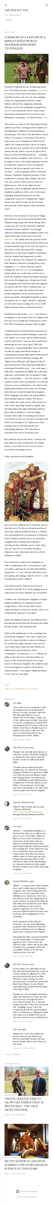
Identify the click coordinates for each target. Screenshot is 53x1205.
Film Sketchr (36, 812)
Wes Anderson (32, 689)
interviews (9, 239)
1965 (26, 270)
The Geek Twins (21, 812)
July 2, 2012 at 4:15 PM (22, 739)
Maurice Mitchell (21, 802)
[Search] (46, 4)
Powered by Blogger (26, 1191)
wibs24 (34, 1197)
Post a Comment (13, 1054)
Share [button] (7, 685)
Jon (15, 703)
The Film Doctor (16, 10)
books (17, 266)
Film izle (17, 1029)
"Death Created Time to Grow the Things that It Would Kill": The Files (24, 1104)
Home (9, 20)
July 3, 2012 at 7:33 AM (22, 794)
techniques (43, 90)
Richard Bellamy (21, 881)
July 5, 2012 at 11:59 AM (22, 1021)
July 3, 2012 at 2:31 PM (22, 818)
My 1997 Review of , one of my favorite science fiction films (26, 1164)
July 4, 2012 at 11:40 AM (22, 956)
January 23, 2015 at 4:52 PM (24, 1048)
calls (17, 572)
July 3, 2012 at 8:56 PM (22, 873)
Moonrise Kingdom (18, 689)
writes (45, 117)
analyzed (31, 314)
